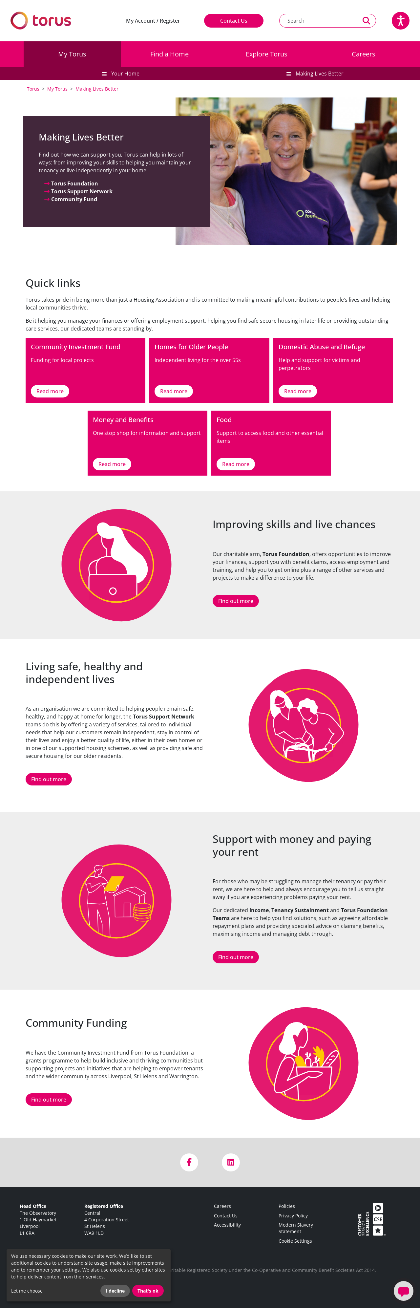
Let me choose (27, 1291)
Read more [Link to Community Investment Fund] (50, 391)
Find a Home (169, 54)
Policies (287, 1206)
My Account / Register (153, 20)
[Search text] (318, 21)
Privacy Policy (293, 1215)
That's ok (147, 1291)
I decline (115, 1291)
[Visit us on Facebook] (189, 1162)
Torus (33, 89)
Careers (363, 54)
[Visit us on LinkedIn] (231, 1162)
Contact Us (233, 20)
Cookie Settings (295, 1241)
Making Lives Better (96, 89)
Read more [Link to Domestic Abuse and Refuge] (297, 391)
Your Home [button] (124, 73)
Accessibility (227, 1225)
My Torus (72, 54)
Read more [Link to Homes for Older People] (173, 391)
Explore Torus (266, 54)
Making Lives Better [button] (319, 73)
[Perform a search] (366, 21)
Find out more (235, 601)
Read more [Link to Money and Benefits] (112, 464)
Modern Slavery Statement (296, 1228)
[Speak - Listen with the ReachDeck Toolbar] (401, 21)
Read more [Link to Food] (235, 464)
